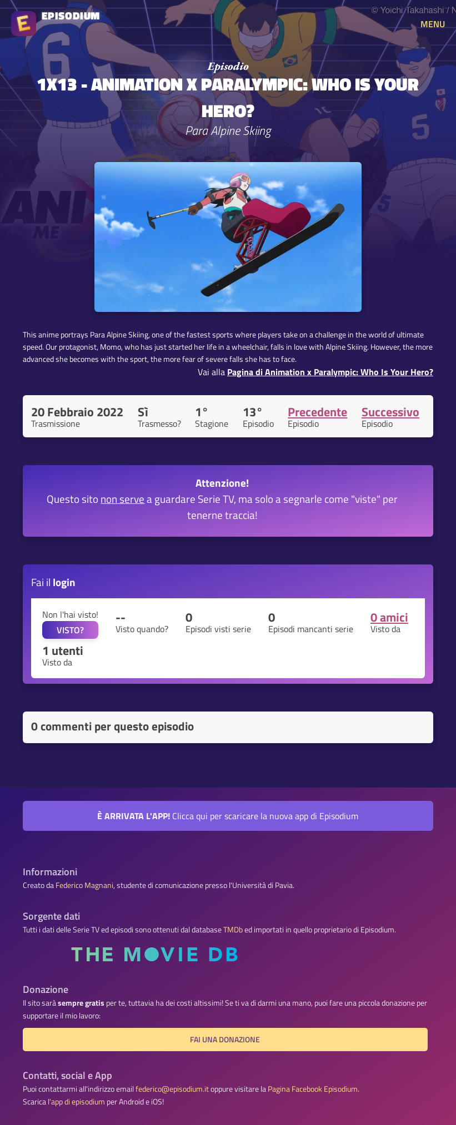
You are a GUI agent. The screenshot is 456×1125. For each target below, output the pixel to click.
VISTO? (70, 630)
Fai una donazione (225, 1039)
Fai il (53, 582)
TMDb (233, 930)
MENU (432, 24)
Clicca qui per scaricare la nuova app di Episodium (227, 816)
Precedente (317, 411)
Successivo (390, 411)
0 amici (389, 617)
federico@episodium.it (172, 1089)
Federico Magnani (84, 885)
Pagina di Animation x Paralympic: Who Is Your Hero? (330, 372)
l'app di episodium (76, 1102)
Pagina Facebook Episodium (313, 1089)
